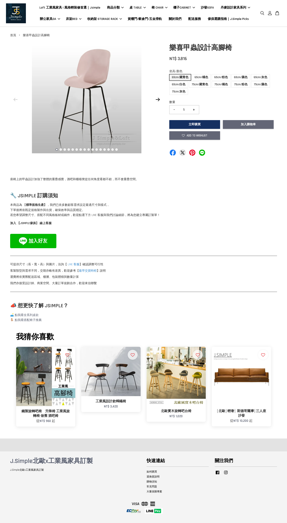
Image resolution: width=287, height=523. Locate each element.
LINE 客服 (73, 264)
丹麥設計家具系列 (235, 8)
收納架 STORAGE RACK (104, 19)
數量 (172, 102)
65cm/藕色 (241, 77)
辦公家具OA (50, 19)
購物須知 (152, 481)
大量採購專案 (154, 491)
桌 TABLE (137, 8)
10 (92, 149)
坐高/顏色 (175, 71)
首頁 (13, 35)
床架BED (73, 19)
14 (108, 149)
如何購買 (152, 471)
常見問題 (152, 486)
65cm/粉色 (221, 77)
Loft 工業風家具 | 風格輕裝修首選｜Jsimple (69, 8)
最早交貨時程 (88, 271)
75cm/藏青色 (200, 84)
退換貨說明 (153, 476)
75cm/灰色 (178, 91)
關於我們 (175, 19)
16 (116, 149)
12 (100, 149)
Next (158, 99)
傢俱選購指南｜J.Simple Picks (228, 19)
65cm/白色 (178, 84)
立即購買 (195, 124)
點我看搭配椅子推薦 (28, 320)
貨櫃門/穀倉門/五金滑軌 (145, 19)
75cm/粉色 (241, 84)
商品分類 (115, 8)
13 (104, 149)
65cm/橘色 (201, 77)
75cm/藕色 (260, 84)
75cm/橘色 (221, 84)
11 (96, 149)
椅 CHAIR (159, 8)
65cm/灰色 (260, 77)
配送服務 (194, 19)
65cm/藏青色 (180, 77)
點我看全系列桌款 (27, 315)
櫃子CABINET (184, 8)
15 (112, 149)
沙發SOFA (207, 8)
